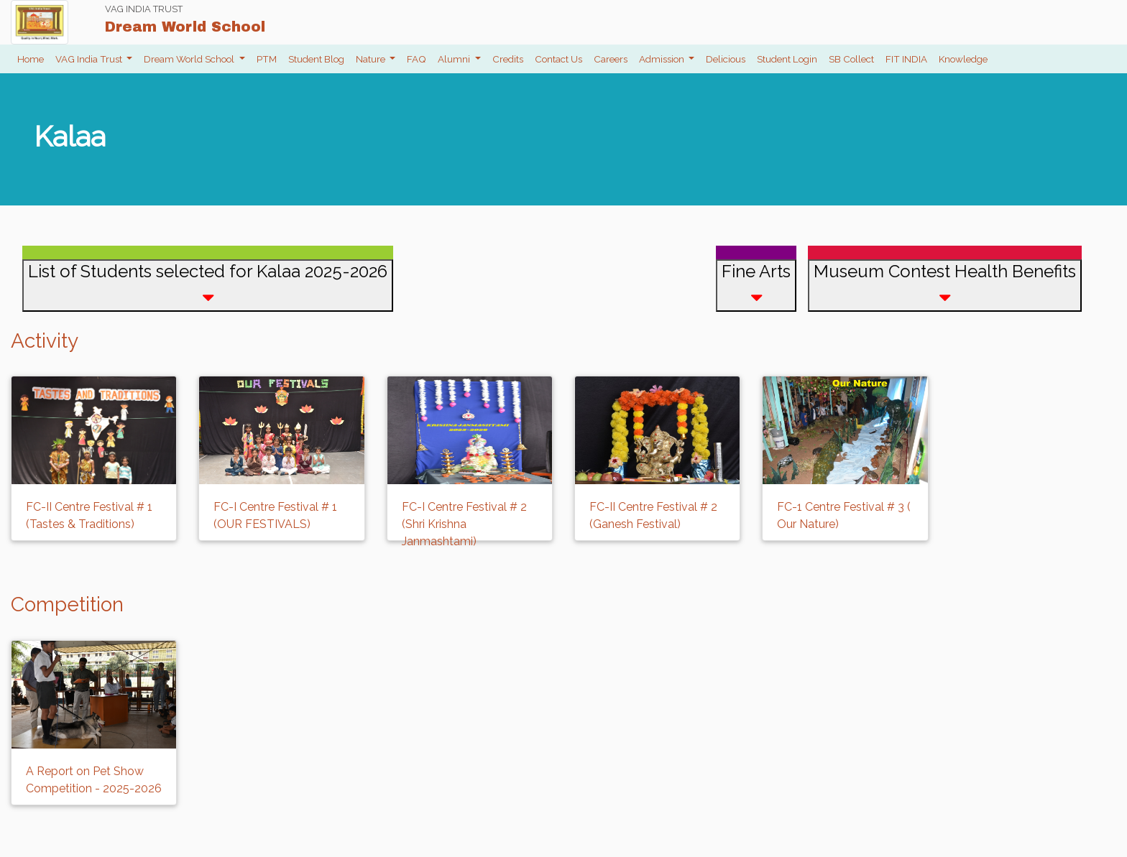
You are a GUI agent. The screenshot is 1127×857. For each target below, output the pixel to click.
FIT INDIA (906, 59)
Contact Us (558, 59)
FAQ (416, 59)
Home (30, 59)
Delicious (725, 59)
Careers (610, 59)
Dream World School (190, 59)
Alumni (455, 59)
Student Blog (316, 59)
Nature (371, 59)
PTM (267, 59)
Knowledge (963, 59)
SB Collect (851, 59)
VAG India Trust (89, 59)
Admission (662, 59)
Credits (507, 59)
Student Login (787, 59)
